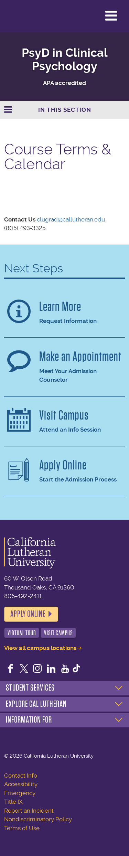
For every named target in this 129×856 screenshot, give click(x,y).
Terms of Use (22, 828)
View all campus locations (40, 647)
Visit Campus (58, 633)
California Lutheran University (22, 16)
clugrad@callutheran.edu (71, 219)
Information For (29, 720)
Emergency (19, 793)
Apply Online (27, 614)
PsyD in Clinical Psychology (65, 59)
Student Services (30, 688)
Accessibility (20, 784)
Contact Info (20, 775)
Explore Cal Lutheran (36, 704)
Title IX (13, 801)
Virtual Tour (22, 633)
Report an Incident (29, 810)
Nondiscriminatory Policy (38, 819)
